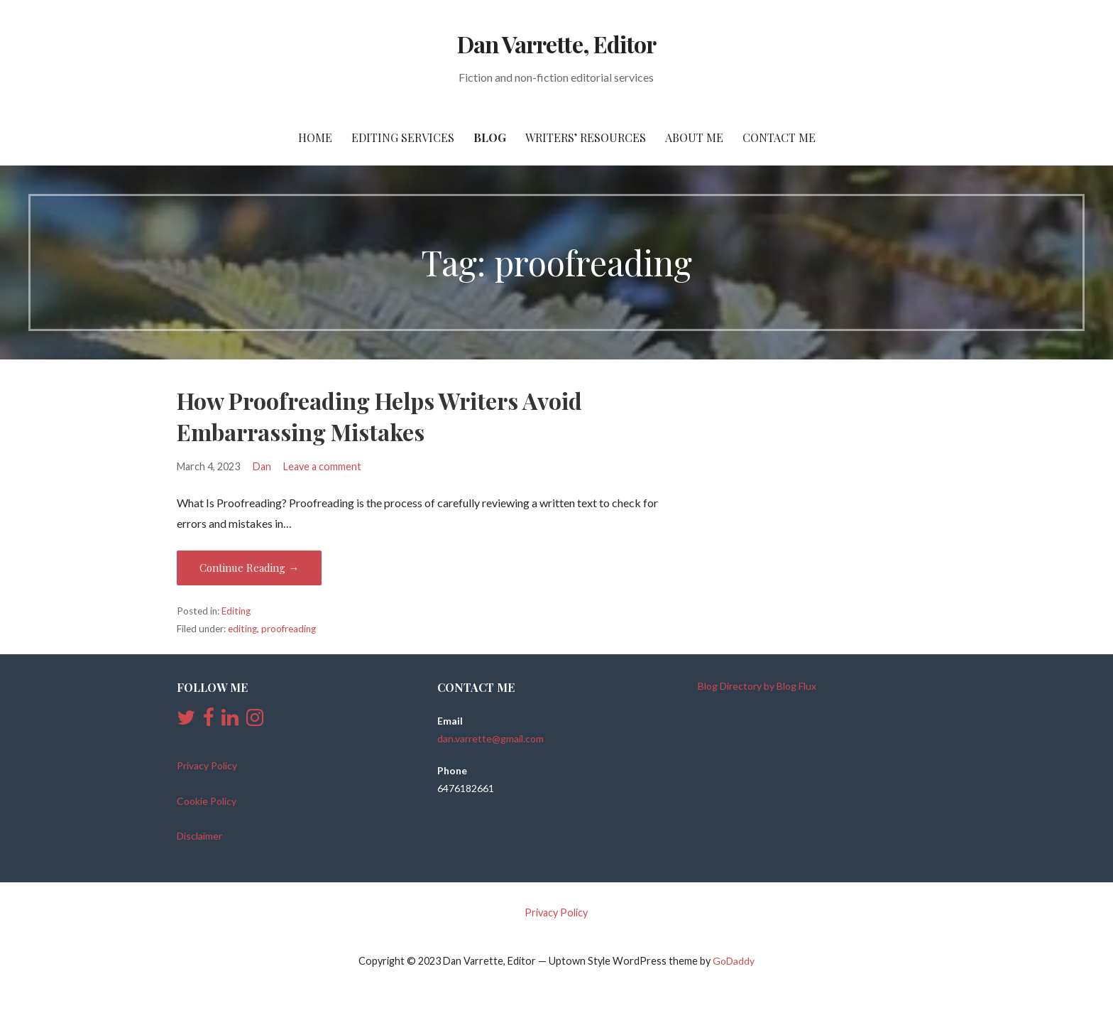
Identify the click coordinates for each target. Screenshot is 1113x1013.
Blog (489, 137)
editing (242, 628)
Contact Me (779, 137)
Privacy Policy (207, 765)
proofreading (288, 628)
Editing (236, 611)
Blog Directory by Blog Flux (757, 686)
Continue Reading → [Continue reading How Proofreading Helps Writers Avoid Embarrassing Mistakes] (249, 567)
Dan (262, 466)
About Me (694, 137)
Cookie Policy (206, 801)
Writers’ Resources (585, 137)
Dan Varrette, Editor (556, 43)
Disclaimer (199, 836)
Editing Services (402, 137)
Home (315, 137)
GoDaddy (734, 961)
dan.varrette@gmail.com (490, 738)
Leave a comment (322, 466)
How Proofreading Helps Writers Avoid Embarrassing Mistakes (379, 416)
